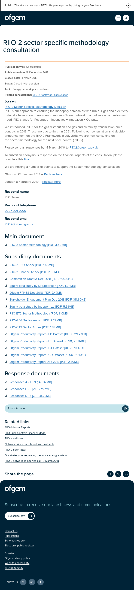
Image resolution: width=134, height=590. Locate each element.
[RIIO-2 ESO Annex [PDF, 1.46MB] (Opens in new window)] (67, 265)
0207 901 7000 (15, 211)
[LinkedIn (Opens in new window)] (32, 582)
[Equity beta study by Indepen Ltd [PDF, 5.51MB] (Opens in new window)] (67, 306)
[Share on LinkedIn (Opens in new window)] (126, 474)
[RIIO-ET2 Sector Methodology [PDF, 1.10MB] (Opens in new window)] (67, 313)
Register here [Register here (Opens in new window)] (53, 174)
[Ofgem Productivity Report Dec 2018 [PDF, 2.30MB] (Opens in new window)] (67, 362)
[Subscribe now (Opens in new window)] (20, 516)
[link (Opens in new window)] (26, 159)
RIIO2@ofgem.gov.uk (83, 147)
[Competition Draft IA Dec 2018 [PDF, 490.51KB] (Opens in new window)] (67, 279)
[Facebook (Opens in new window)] (40, 582)
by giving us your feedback (85, 5)
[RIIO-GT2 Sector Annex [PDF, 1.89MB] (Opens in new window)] (67, 327)
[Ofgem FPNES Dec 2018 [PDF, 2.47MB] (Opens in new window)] (67, 293)
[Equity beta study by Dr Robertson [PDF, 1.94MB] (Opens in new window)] (67, 286)
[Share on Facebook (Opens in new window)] (110, 474)
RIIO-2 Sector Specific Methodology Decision (35, 107)
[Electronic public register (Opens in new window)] (19, 545)
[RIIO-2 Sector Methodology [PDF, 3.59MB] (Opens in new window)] (67, 245)
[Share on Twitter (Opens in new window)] (118, 474)
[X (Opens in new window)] (23, 582)
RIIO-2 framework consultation (50, 94)
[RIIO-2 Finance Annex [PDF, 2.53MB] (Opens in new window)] (67, 272)
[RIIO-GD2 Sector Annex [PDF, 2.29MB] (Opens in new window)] (67, 320)
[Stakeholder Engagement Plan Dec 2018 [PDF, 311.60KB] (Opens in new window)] (67, 299)
